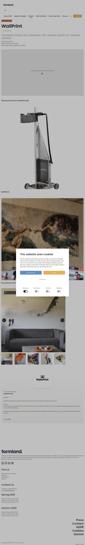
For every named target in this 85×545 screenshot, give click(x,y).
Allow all (54, 272)
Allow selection (31, 272)
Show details (42, 280)
